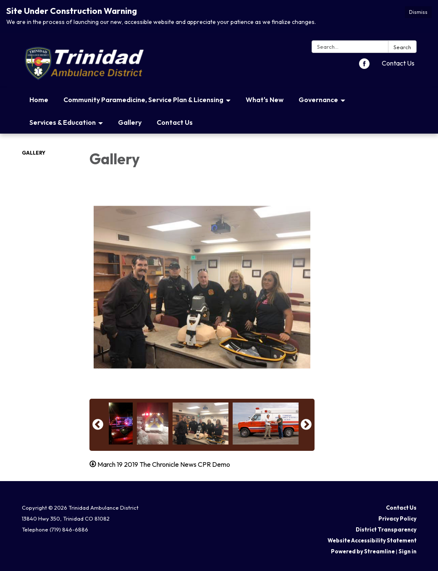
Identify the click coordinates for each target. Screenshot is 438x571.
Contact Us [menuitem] (175, 122)
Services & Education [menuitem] (62, 122)
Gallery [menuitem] (130, 122)
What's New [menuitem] (264, 99)
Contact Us (398, 63)
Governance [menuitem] (318, 99)
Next (306, 424)
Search (402, 47)
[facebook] (364, 66)
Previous (98, 424)
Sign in (408, 551)
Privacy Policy (397, 518)
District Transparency (386, 529)
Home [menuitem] (38, 99)
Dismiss (418, 12)
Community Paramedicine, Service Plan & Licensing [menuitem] (143, 99)
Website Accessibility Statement (372, 540)
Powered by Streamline (363, 551)
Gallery (33, 153)
